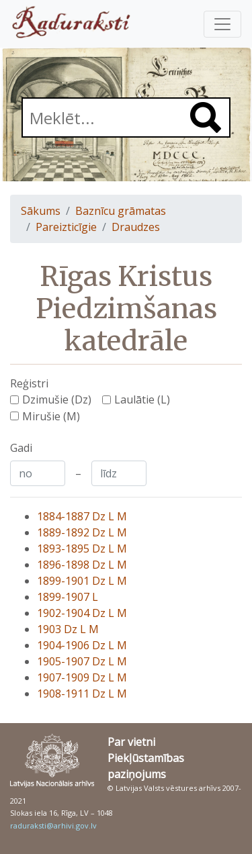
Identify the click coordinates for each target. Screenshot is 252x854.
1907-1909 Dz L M (82, 677)
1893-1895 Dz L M (82, 548)
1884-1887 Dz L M (82, 516)
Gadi (21, 447)
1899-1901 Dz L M (82, 580)
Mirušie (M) (51, 416)
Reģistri (29, 383)
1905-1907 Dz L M (82, 661)
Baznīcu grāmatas (120, 210)
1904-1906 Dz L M (82, 645)
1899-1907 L (67, 596)
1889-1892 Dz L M (82, 532)
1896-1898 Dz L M (82, 564)
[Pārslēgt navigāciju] (222, 24)
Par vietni (131, 741)
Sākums (40, 210)
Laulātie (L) (142, 399)
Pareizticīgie (66, 227)
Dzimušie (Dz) (56, 399)
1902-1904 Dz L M (82, 613)
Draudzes (136, 227)
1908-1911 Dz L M (82, 693)
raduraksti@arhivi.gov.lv (53, 825)
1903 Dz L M (68, 629)
